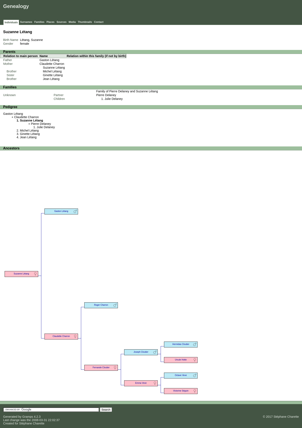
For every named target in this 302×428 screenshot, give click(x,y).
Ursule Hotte (181, 360)
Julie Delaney (114, 98)
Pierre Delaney (106, 95)
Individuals (11, 22)
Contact (99, 22)
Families (39, 22)
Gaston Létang (49, 60)
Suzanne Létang (54, 67)
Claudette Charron (52, 63)
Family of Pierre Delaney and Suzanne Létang (127, 91)
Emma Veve (141, 383)
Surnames (26, 22)
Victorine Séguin (180, 391)
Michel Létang (52, 71)
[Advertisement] (224, 10)
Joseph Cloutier (141, 352)
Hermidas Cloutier (180, 344)
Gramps (27, 416)
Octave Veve (181, 375)
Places (51, 22)
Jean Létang (51, 79)
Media (72, 22)
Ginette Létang (53, 75)
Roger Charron (101, 305)
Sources (61, 22)
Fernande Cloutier (101, 367)
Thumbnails (85, 22)
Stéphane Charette (31, 423)
